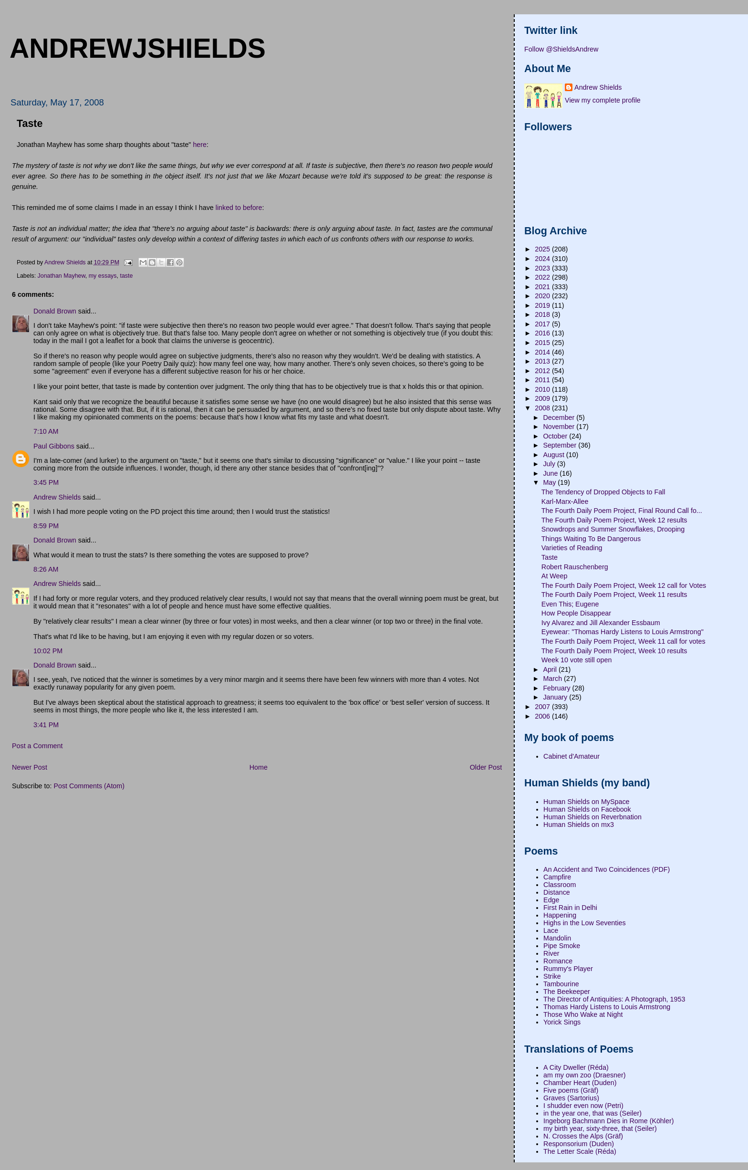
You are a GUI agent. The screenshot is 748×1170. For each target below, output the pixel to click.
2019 (543, 305)
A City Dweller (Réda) (576, 1067)
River (551, 953)
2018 (543, 314)
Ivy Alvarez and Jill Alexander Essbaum (600, 623)
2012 (543, 371)
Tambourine (561, 984)
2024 (543, 258)
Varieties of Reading (572, 548)
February (557, 688)
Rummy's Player (568, 968)
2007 (543, 706)
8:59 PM (46, 526)
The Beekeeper (566, 991)
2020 (543, 296)
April (551, 669)
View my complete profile (603, 100)
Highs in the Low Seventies (584, 923)
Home (258, 767)
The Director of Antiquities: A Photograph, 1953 (614, 999)
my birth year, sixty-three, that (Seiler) (600, 1128)
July (550, 464)
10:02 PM (47, 651)
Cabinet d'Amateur (571, 756)
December (559, 417)
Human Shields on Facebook (587, 809)
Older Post (486, 767)
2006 (543, 716)
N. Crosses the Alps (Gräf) (583, 1136)
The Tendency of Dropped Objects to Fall (603, 492)
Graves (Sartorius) (571, 1098)
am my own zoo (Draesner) (584, 1075)
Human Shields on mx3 (578, 824)
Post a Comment (37, 746)
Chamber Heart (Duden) (579, 1082)
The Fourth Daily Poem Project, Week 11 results (614, 594)
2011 (543, 380)
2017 (543, 324)
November (559, 426)
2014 (543, 352)
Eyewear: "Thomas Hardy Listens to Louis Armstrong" (622, 632)
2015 (543, 342)
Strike (552, 976)
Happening (559, 915)
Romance (557, 961)
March (553, 678)
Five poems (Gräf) (570, 1090)
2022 (543, 277)
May (550, 482)
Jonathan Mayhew (61, 275)
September (560, 445)
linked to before (239, 207)
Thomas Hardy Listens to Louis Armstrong (606, 1007)
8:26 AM (45, 569)
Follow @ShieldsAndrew (561, 49)
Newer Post (29, 767)
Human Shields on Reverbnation (592, 817)
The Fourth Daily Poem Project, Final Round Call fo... (621, 510)
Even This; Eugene (570, 604)
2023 (543, 268)
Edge (551, 900)
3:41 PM (46, 725)
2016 (543, 333)
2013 (543, 361)
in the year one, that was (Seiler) (592, 1113)
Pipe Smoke (561, 946)
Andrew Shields (57, 497)
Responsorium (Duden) (578, 1144)
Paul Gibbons (53, 446)
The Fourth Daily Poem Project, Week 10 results (614, 651)
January (556, 697)
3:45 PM (46, 482)
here (200, 144)
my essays (103, 275)
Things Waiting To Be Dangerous (591, 539)
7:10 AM (45, 431)
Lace (550, 930)
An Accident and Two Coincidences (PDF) (606, 869)
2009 (543, 398)
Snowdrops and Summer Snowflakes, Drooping (613, 529)
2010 (543, 389)
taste (126, 275)
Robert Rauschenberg (574, 567)
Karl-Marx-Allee (565, 501)
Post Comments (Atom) (89, 786)
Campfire (557, 877)
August (554, 455)
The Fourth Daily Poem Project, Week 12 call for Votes (623, 585)
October (556, 436)
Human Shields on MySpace (586, 801)
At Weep (554, 576)
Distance (556, 892)
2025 (543, 249)
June (551, 473)
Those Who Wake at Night (583, 1014)
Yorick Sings (562, 1022)
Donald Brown (54, 311)
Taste (549, 557)
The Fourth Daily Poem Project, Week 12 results (614, 520)
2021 (543, 287)
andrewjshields (138, 48)
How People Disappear (576, 613)
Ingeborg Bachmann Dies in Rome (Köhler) (608, 1121)
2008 (543, 408)
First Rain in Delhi (570, 907)
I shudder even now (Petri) (583, 1105)
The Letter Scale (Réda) (579, 1151)
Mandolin (557, 938)
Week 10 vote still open (576, 660)
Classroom (559, 884)
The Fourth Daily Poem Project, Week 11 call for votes (623, 641)
